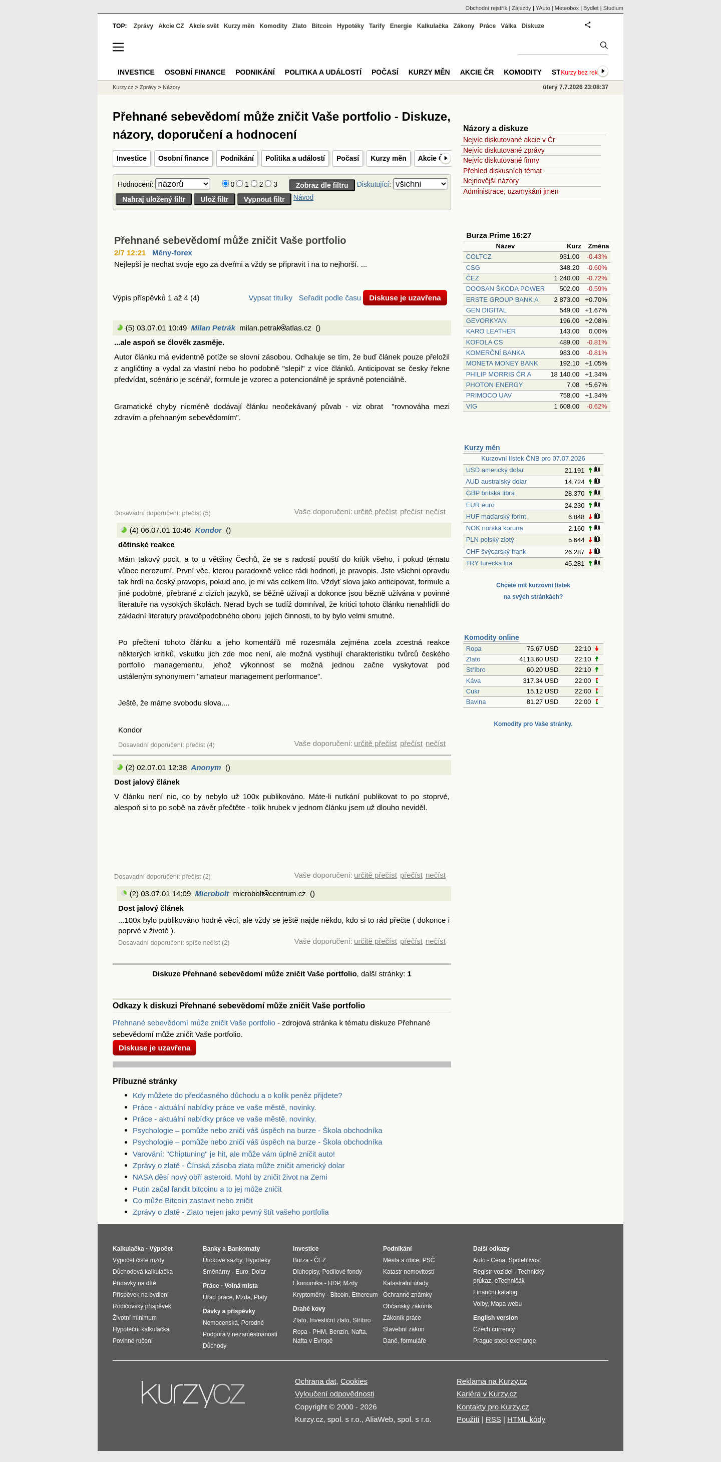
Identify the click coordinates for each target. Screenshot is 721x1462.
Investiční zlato (329, 1320)
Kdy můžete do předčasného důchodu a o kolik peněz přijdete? (237, 1095)
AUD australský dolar (496, 481)
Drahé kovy (309, 1308)
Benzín (338, 1331)
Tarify (377, 26)
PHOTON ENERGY (494, 385)
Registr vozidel (493, 1271)
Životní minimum (135, 1317)
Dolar (258, 1271)
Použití (468, 1419)
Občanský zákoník (407, 1306)
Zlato (473, 659)
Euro (241, 1271)
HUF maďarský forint (496, 516)
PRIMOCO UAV (489, 395)
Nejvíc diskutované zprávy (504, 150)
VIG (471, 406)
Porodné (252, 1322)
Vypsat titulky (270, 297)
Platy (260, 1297)
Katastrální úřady (406, 1283)
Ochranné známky (407, 1294)
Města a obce (401, 1260)
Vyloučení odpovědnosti (335, 1393)
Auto (479, 1260)
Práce (488, 26)
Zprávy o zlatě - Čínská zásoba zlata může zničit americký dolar (239, 1165)
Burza (300, 1260)
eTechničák (510, 1280)
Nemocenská (220, 1322)
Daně (390, 1340)
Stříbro (476, 669)
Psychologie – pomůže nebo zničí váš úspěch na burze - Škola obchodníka (258, 1130)
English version (495, 1317)
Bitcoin (321, 26)
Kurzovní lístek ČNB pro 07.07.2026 (533, 458)
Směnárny (216, 1271)
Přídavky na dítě (134, 1283)
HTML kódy (526, 1419)
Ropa (474, 648)
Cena (498, 1260)
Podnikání (237, 158)
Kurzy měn (389, 158)
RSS (493, 1419)
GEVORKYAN (486, 320)
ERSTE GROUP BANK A (502, 299)
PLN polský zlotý (490, 539)
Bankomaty (243, 1248)
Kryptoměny (309, 1294)
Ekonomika (307, 1283)
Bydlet (591, 8)
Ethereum (364, 1294)
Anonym (206, 767)
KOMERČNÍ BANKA (495, 352)
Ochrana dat (315, 1381)
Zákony (463, 26)
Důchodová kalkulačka (143, 1271)
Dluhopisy (306, 1271)
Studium (613, 8)
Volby (480, 1303)
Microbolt (212, 893)
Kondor (208, 530)
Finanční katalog (495, 1292)
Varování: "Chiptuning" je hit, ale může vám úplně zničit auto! (234, 1154)
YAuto (543, 8)
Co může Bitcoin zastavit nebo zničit (193, 1200)
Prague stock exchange (504, 1340)
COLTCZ (479, 256)
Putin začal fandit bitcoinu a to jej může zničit (207, 1189)
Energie (401, 26)
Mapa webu (506, 1303)
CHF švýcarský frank (496, 551)
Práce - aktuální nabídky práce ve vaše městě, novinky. (224, 1107)
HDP (334, 1283)
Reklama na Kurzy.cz (492, 1381)
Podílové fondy (342, 1271)
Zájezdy (521, 8)
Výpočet (161, 1248)
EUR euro (480, 505)
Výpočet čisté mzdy (138, 1260)
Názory (171, 87)
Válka (508, 26)
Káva (473, 680)
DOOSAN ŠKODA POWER (505, 288)
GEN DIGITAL (486, 310)
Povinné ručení (133, 1340)
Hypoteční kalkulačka (141, 1329)
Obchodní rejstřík (487, 8)
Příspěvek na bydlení (141, 1294)
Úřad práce (217, 1297)
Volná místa (240, 1285)
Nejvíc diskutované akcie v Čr (509, 140)
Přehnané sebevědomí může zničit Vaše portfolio (230, 240)
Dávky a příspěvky (229, 1311)
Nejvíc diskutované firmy (501, 160)
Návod (303, 197)
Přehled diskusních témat (502, 171)
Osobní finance (183, 158)
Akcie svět (204, 26)
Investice (132, 158)
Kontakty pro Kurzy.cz (493, 1406)
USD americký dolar (495, 470)
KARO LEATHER (491, 331)
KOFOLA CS (484, 342)
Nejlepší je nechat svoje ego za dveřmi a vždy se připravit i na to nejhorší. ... (240, 264)
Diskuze (533, 26)
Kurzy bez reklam (584, 72)
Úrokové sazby (222, 1260)
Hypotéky (350, 26)
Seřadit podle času (330, 297)
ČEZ (472, 278)
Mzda (243, 1297)
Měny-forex (172, 252)
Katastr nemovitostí (409, 1271)
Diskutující (373, 184)
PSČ (429, 1260)
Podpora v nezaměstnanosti (240, 1334)
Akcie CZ (171, 26)
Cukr (473, 691)
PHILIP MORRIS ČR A (498, 374)
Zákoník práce (402, 1317)
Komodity (273, 26)
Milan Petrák (213, 327)
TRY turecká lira (489, 563)
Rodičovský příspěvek (142, 1306)
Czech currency (494, 1329)
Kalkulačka (433, 26)
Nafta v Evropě (312, 1340)
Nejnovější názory (491, 181)
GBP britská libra (490, 493)
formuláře (413, 1340)
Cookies (354, 1381)
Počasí (347, 158)
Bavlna (476, 701)
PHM (319, 1331)
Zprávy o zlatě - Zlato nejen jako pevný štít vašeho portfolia (231, 1212)
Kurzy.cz (123, 87)
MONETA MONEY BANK (502, 363)
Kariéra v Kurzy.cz (487, 1393)
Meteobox (567, 8)
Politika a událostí (295, 158)
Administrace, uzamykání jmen (511, 191)
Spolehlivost (525, 1260)
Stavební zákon (404, 1329)
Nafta (358, 1331)
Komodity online (491, 637)
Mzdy (350, 1283)
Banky (212, 1248)
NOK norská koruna (494, 528)
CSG (473, 267)
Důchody (214, 1345)
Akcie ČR (433, 158)
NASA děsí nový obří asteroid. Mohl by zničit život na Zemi (230, 1177)
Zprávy (143, 26)
